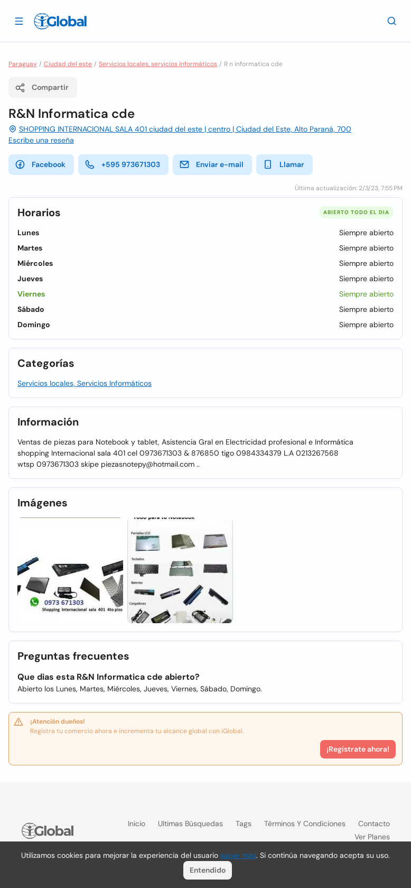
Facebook (40, 164)
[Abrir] (19, 20)
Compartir (42, 87)
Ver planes (372, 836)
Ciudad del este (68, 64)
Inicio (136, 823)
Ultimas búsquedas (190, 823)
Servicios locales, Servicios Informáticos (84, 383)
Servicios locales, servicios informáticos (158, 64)
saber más (238, 855)
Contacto (374, 823)
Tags (243, 823)
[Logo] (60, 21)
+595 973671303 (122, 164)
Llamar (283, 164)
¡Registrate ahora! (357, 749)
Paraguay (22, 64)
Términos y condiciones (304, 823)
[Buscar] (392, 20)
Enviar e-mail (211, 164)
